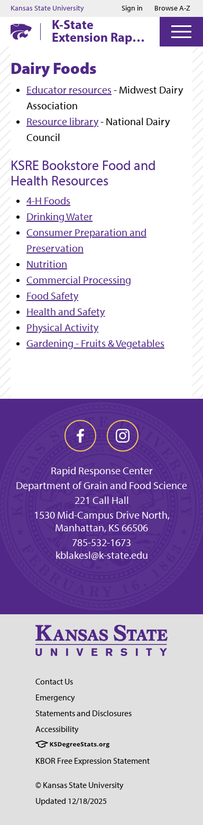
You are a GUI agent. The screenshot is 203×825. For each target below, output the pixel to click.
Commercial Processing (78, 280)
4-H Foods (48, 200)
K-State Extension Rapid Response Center (97, 30)
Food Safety (52, 295)
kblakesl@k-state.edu (102, 555)
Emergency (55, 697)
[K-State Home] (21, 31)
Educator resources (69, 89)
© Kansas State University (79, 785)
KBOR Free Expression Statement (92, 761)
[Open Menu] (181, 31)
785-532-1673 (101, 542)
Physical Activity (62, 327)
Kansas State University (47, 8)
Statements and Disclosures (83, 713)
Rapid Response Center (102, 470)
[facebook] (80, 436)
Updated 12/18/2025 (71, 801)
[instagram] (123, 436)
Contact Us (54, 682)
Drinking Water (59, 216)
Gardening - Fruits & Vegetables (95, 343)
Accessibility (57, 729)
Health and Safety (65, 311)
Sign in (132, 8)
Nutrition (46, 264)
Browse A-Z (172, 8)
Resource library (62, 121)
